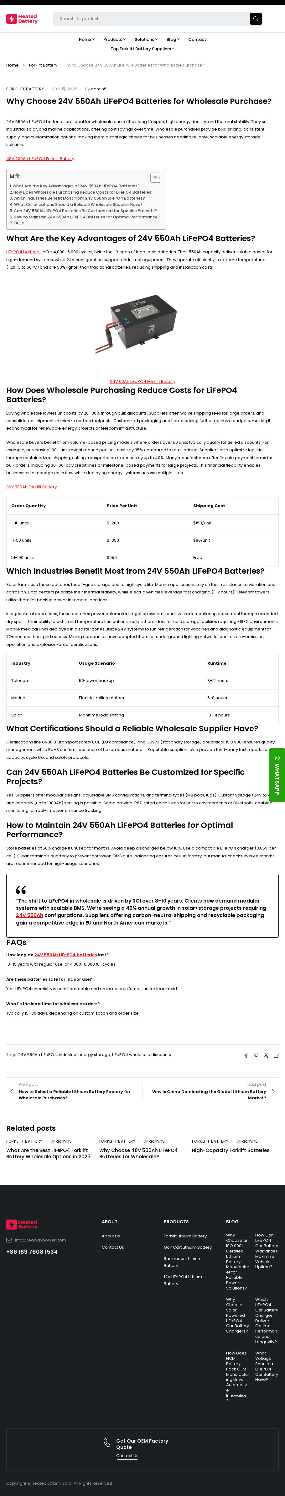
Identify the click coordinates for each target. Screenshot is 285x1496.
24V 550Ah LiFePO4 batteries (65, 955)
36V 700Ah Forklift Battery (31, 487)
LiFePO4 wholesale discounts (141, 1055)
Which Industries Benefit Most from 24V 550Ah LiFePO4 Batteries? (79, 198)
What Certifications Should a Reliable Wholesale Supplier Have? (78, 204)
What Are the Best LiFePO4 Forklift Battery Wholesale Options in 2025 (48, 1153)
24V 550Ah (29, 915)
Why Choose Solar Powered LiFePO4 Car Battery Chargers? (237, 1315)
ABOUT (109, 1222)
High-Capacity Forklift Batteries (231, 1150)
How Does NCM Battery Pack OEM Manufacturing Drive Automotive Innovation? (237, 1377)
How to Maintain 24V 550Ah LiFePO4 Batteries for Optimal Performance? (87, 217)
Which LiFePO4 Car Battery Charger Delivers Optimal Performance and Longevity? (266, 1320)
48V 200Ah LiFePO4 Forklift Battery (40, 159)
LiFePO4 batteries (24, 252)
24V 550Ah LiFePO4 (37, 1055)
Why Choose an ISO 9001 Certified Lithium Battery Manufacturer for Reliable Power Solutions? (237, 1261)
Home (12, 65)
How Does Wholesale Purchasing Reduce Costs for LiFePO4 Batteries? (83, 192)
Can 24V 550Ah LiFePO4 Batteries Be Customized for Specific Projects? (85, 210)
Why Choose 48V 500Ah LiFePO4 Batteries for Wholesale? (138, 1153)
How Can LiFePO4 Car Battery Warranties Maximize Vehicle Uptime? (266, 1251)
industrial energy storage (84, 1055)
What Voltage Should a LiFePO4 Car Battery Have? (266, 1366)
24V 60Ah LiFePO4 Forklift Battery (142, 381)
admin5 (98, 89)
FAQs (19, 223)
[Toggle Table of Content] (153, 177)
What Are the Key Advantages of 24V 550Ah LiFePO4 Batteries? (76, 186)
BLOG (232, 1222)
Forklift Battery (43, 65)
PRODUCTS (176, 1222)
